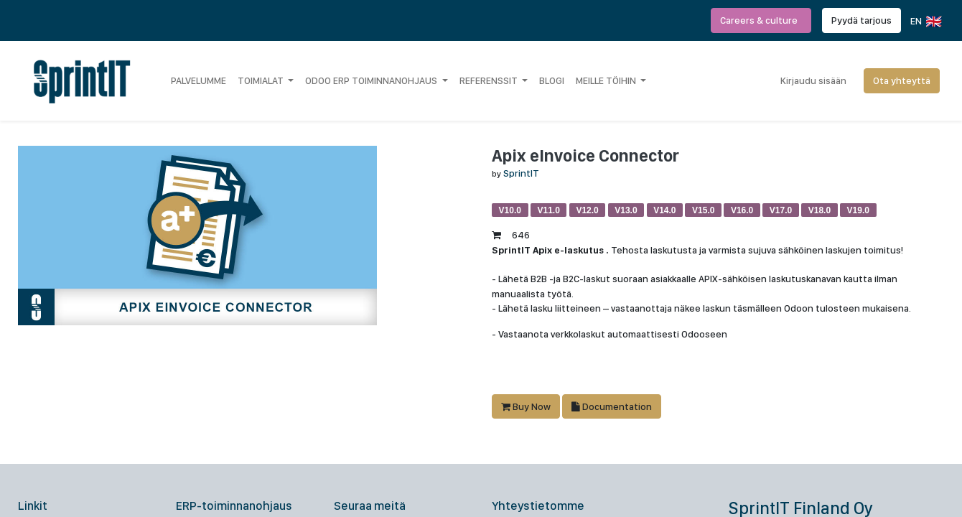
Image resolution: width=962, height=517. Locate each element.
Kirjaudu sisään (813, 80)
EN (925, 21)
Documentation (611, 406)
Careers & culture (761, 20)
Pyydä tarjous (861, 20)
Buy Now (526, 406)
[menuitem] (198, 80)
